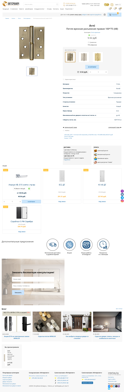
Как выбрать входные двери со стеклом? (77, 337)
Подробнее (67, 160)
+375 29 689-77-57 (71, 5)
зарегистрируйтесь (95, 14)
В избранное (93, 45)
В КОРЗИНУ (92, 67)
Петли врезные (95, 32)
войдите (84, 14)
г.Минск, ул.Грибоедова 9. (61, 376)
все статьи (119, 308)
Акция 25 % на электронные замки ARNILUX (16, 337)
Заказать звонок (87, 383)
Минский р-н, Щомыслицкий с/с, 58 (38, 376)
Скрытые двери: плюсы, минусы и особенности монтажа (107, 337)
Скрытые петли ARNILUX (47, 336)
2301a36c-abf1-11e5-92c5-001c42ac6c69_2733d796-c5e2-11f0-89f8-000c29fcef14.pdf (88, 136)
